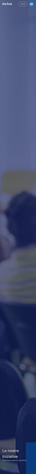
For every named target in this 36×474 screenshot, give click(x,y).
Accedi (23, 4)
